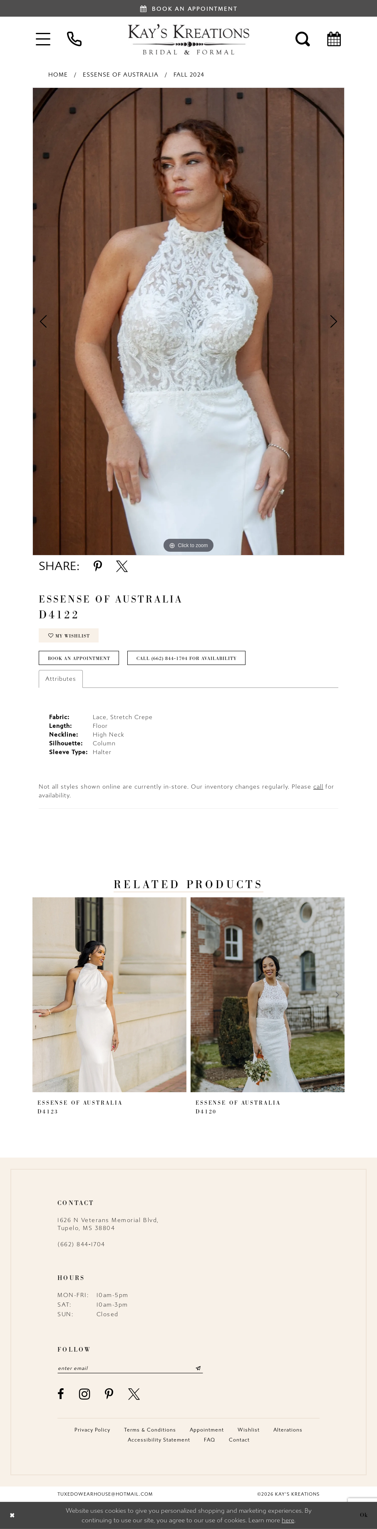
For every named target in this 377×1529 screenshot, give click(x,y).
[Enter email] (130, 1368)
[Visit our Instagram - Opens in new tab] (85, 1393)
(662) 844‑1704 (81, 1244)
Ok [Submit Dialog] (364, 1515)
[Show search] (302, 39)
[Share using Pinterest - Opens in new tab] (98, 566)
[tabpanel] (188, 321)
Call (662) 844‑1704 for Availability (186, 658)
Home (58, 74)
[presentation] (109, 994)
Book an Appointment (79, 658)
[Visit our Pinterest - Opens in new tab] (109, 1394)
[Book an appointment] (188, 8)
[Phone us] (74, 39)
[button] (43, 39)
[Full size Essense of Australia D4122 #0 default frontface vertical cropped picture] (188, 321)
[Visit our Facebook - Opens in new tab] (61, 1394)
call (318, 786)
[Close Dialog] (12, 1515)
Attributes (60, 678)
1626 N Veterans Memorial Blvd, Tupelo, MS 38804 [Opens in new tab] (108, 1224)
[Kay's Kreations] (188, 39)
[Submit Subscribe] (198, 1368)
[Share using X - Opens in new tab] (122, 566)
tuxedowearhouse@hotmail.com (105, 1494)
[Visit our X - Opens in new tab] (134, 1394)
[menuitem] (43, 39)
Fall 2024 (189, 74)
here (288, 1520)
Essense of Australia (121, 74)
